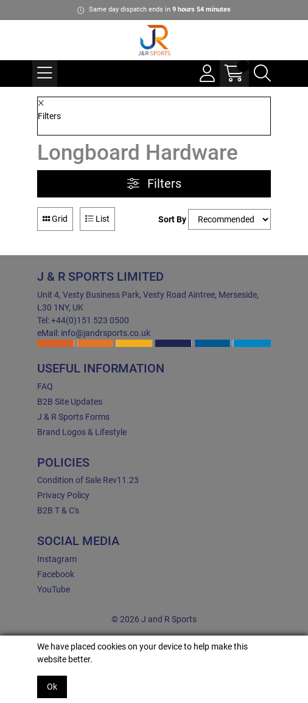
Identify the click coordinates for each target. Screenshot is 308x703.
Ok (52, 686)
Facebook (55, 574)
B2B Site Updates (69, 401)
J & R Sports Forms (73, 417)
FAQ (45, 386)
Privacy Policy (63, 495)
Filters (154, 184)
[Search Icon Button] (262, 73)
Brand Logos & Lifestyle (82, 432)
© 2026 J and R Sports (154, 619)
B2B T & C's (58, 510)
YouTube (53, 589)
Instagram (57, 559)
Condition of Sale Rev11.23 (88, 480)
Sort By (172, 219)
